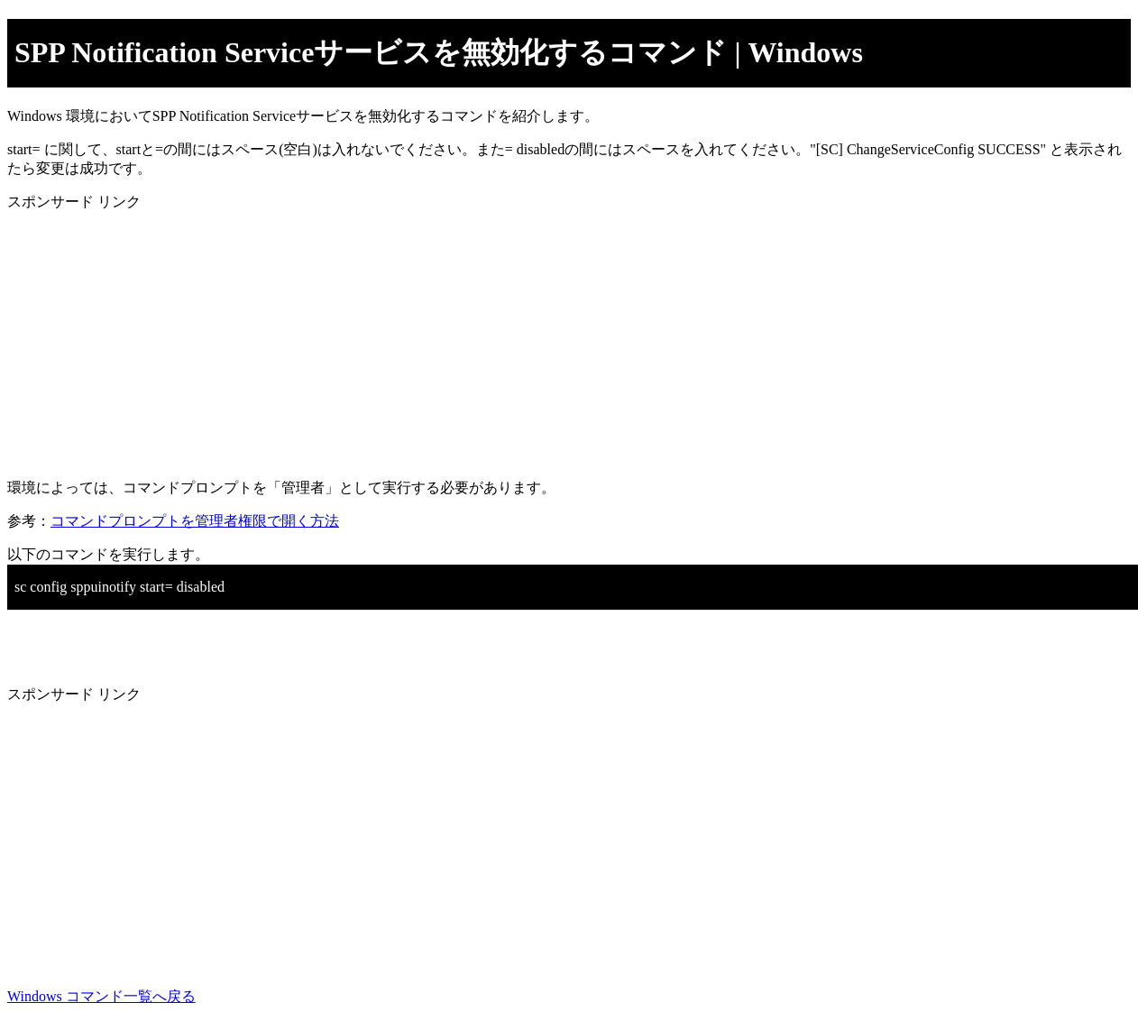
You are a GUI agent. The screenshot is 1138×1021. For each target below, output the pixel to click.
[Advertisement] (548, 338)
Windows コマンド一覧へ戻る (101, 996)
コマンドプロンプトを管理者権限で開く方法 (194, 521)
